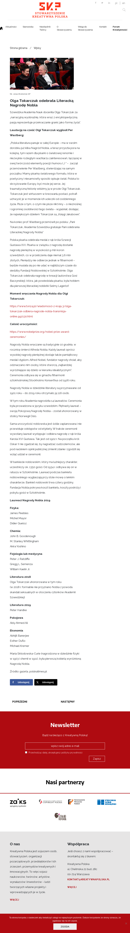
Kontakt (103, 27)
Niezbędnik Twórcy (45, 28)
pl (116, 3)
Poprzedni (19, 701)
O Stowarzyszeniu (64, 28)
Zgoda (65, 926)
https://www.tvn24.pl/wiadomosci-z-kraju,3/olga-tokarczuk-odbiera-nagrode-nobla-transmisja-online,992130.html (41, 311)
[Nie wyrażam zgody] (126, 923)
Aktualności (11, 27)
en (123, 3)
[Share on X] (45, 682)
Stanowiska (28, 27)
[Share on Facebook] (21, 682)
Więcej (14, 899)
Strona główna (18, 48)
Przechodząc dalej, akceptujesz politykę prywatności (53, 752)
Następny (68, 701)
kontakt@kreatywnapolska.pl (88, 879)
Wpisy (37, 48)
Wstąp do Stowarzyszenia (85, 28)
